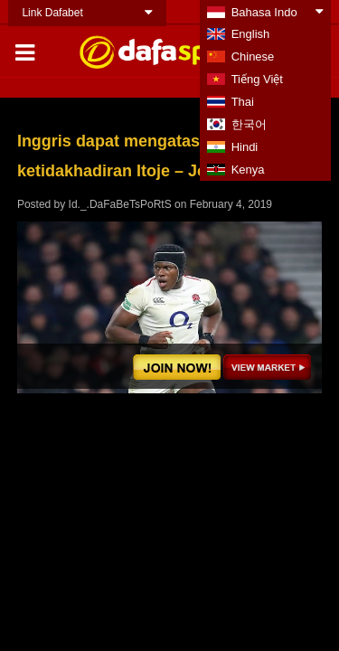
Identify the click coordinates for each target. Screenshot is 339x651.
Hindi (245, 147)
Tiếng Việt (257, 79)
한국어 (249, 124)
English (250, 34)
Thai (242, 101)
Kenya (248, 169)
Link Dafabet (52, 12)
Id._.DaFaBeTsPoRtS (120, 204)
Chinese (253, 56)
